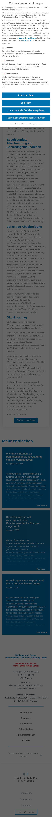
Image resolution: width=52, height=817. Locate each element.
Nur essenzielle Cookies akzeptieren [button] (26, 109)
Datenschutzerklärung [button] (27, 122)
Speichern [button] (26, 101)
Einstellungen (26, 39)
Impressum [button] (38, 122)
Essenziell (8, 46)
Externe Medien (11, 72)
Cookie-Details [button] (15, 122)
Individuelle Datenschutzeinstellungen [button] (26, 116)
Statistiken (8, 59)
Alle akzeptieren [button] (26, 94)
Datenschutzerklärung (27, 37)
